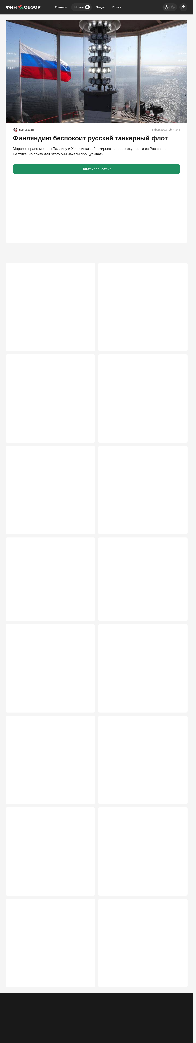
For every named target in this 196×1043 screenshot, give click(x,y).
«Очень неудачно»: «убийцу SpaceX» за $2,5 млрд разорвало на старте (47, 791)
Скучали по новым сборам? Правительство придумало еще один (47, 981)
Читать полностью (96, 169)
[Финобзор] (23, 7)
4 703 (85, 336)
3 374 (85, 531)
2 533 (85, 819)
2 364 (85, 1013)
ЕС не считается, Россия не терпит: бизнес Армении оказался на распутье (138, 791)
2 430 (85, 916)
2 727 (177, 629)
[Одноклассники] (163, 1035)
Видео (100, 7)
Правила (64, 1037)
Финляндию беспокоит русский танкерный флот (90, 138)
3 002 (85, 629)
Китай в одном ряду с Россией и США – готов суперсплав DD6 (48, 694)
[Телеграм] (152, 1035)
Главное (61, 7)
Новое (82, 7)
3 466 (177, 434)
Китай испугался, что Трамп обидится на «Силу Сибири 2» (142, 499)
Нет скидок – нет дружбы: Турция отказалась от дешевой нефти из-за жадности (50, 402)
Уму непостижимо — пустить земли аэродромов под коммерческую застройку (138, 597)
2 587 (177, 726)
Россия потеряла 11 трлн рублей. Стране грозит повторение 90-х (50, 597)
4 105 (85, 434)
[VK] (173, 1035)
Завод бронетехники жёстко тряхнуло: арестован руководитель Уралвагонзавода (46, 304)
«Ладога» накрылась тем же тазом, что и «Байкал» (136, 981)
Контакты (28, 1037)
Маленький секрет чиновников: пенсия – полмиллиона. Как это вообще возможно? (137, 694)
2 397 (177, 916)
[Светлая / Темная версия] (170, 7)
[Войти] (183, 7)
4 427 (177, 336)
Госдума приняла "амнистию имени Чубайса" (48, 882)
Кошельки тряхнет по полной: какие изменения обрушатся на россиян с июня (142, 304)
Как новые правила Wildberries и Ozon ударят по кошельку (141, 402)
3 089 (177, 531)
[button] (17, 186)
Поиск (116, 7)
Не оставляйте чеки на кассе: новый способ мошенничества (47, 499)
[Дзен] (183, 1035)
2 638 (85, 726)
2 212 (177, 1013)
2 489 (177, 819)
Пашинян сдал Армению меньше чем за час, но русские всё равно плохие (142, 884)
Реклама (11, 1037)
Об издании (46, 1037)
